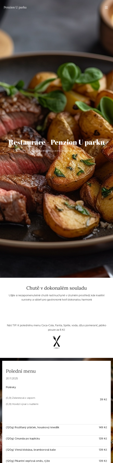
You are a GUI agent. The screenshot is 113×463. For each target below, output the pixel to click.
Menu (106, 7)
